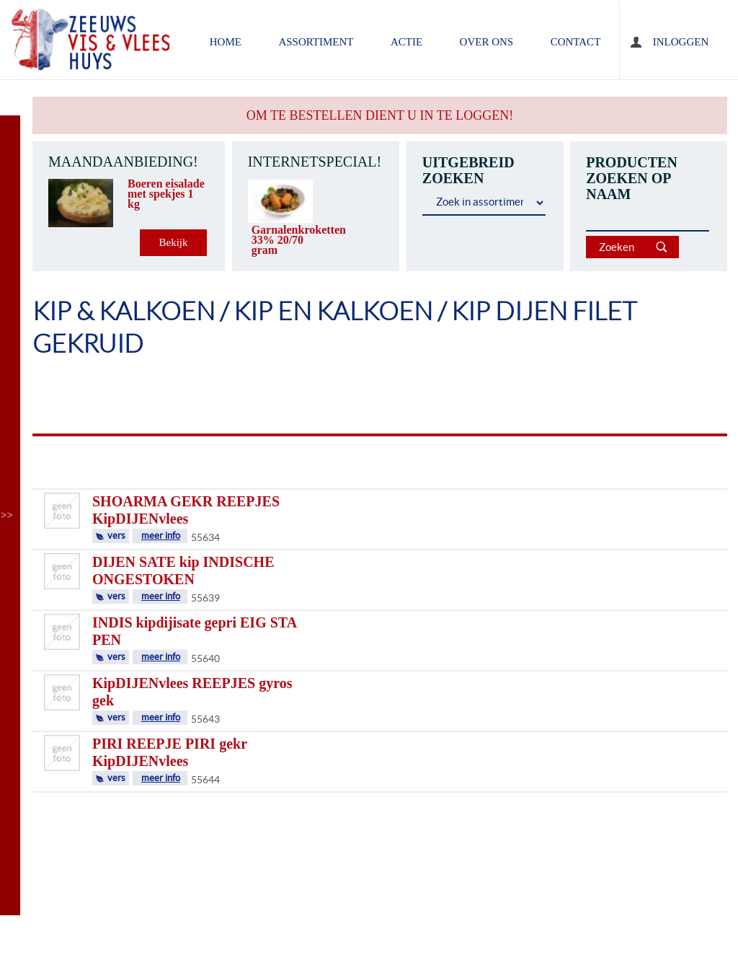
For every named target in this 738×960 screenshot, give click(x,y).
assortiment (315, 42)
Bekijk (173, 242)
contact (576, 42)
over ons (487, 42)
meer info (160, 535)
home (225, 42)
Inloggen (680, 42)
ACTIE (406, 42)
